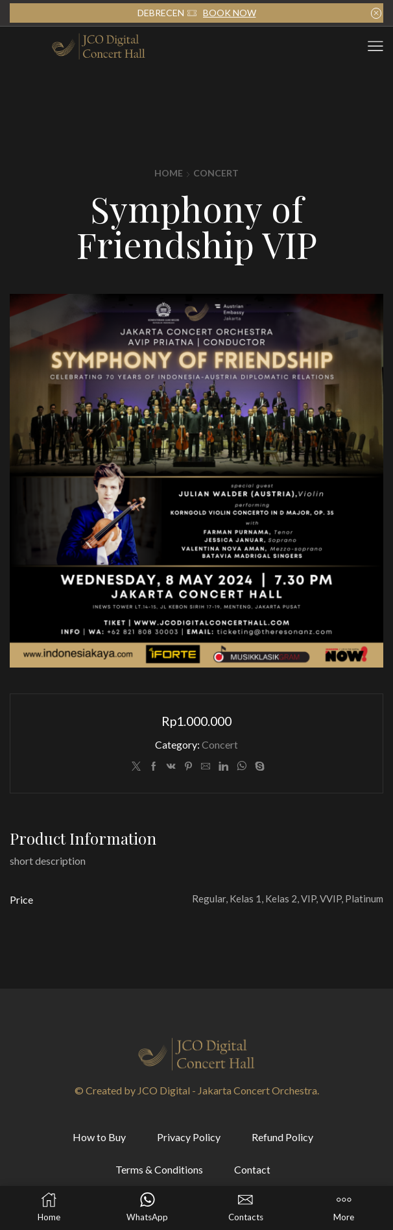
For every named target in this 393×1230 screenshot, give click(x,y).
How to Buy (99, 1137)
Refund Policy (282, 1137)
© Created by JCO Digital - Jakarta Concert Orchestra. (197, 1090)
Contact (252, 1169)
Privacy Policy (188, 1137)
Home (168, 172)
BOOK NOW (229, 12)
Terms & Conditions (159, 1169)
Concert (216, 172)
